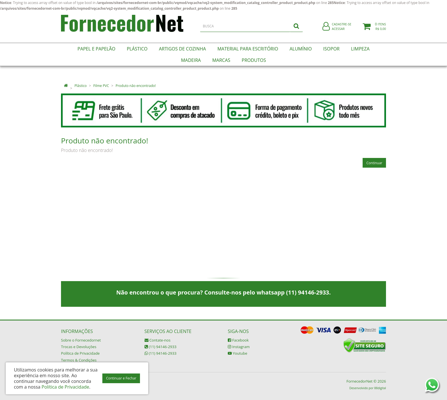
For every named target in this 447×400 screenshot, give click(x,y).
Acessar (338, 32)
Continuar (374, 163)
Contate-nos (157, 340)
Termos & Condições (79, 360)
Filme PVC (101, 85)
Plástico (80, 85)
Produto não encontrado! (135, 85)
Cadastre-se (341, 28)
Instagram (239, 346)
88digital (380, 388)
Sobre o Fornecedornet (81, 340)
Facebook (238, 340)
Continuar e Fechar (121, 378)
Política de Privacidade (80, 353)
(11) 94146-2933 (160, 346)
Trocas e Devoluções (78, 346)
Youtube (237, 353)
